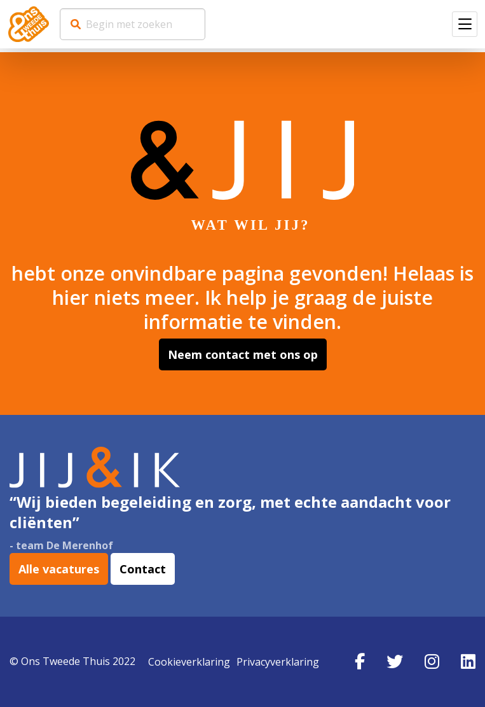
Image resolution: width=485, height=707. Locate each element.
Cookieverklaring (189, 662)
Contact (143, 569)
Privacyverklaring (277, 662)
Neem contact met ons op (243, 354)
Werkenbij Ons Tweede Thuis (29, 24)
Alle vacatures (58, 569)
